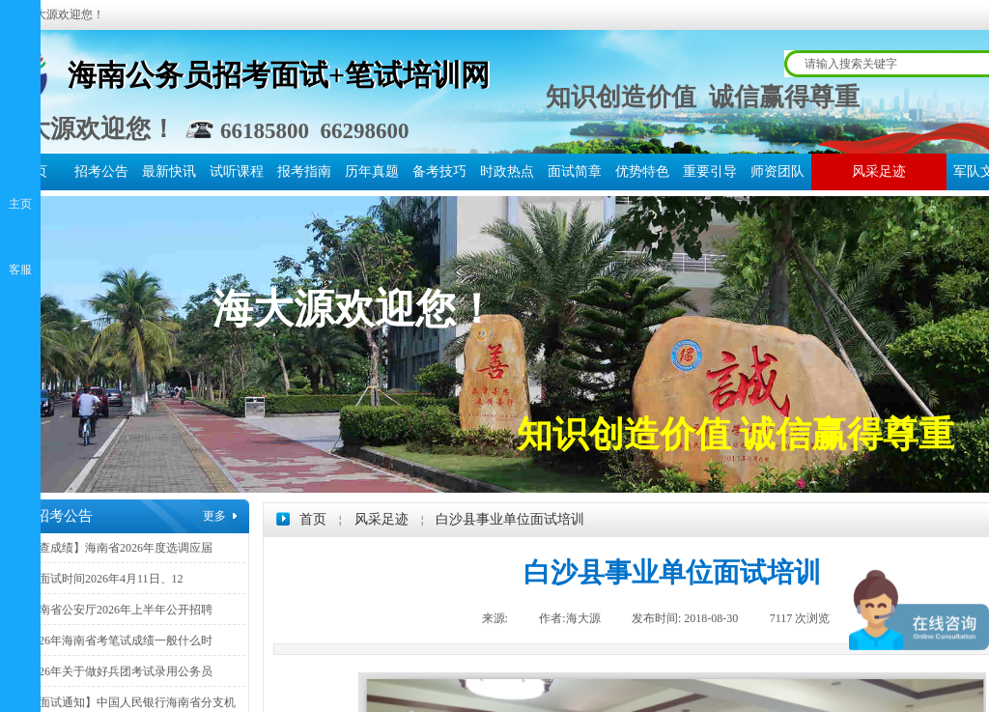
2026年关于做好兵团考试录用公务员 (119, 671)
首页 (312, 519)
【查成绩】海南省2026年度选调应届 (119, 548)
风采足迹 (879, 171)
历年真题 (372, 171)
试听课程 (237, 171)
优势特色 (642, 171)
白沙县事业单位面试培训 (510, 519)
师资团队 (777, 171)
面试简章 (575, 171)
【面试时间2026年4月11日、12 (105, 578)
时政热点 (507, 171)
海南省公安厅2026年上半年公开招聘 (119, 609)
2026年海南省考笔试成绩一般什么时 (119, 640)
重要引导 (710, 171)
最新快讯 (169, 171)
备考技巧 (439, 171)
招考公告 (101, 171)
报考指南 (304, 171)
